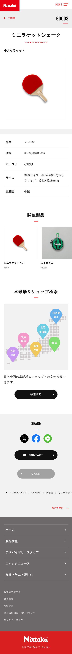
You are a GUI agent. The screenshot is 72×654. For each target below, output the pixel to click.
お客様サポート (12, 591)
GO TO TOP (57, 508)
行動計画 (9, 606)
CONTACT (36, 455)
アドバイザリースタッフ (22, 552)
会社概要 (9, 599)
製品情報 (12, 541)
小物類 (11, 18)
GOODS (36, 492)
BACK (36, 473)
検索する (36, 394)
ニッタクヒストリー (15, 620)
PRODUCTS (19, 492)
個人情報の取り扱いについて (20, 613)
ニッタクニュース (18, 563)
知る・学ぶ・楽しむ (19, 574)
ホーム (10, 530)
